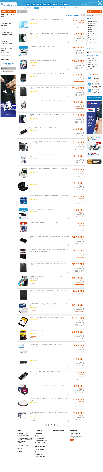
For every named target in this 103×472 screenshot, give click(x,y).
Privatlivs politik (40, 438)
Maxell (90, 27)
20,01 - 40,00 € (92, 60)
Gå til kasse (46, 4)
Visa (37, 453)
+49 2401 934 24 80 (23, 445)
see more (90, 46)
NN (89, 38)
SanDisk (90, 40)
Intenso (91, 23)
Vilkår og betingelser (41, 440)
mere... (20, 451)
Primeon (90, 44)
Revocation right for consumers (41, 443)
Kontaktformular (22, 433)
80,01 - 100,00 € (92, 66)
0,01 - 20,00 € (92, 58)
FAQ (37, 435)
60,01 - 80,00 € (92, 64)
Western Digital (92, 33)
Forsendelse (39, 433)
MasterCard (39, 454)
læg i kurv (81, 22)
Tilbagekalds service (23, 435)
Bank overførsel (40, 449)
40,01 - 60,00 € (92, 62)
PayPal (37, 451)
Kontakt (54, 4)
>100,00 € (91, 69)
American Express (40, 456)
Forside (29, 4)
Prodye (90, 31)
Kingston (91, 42)
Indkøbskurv (37, 4)
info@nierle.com (23, 448)
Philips (90, 29)
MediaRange (92, 21)
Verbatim (91, 25)
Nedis (90, 36)
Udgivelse (38, 437)
